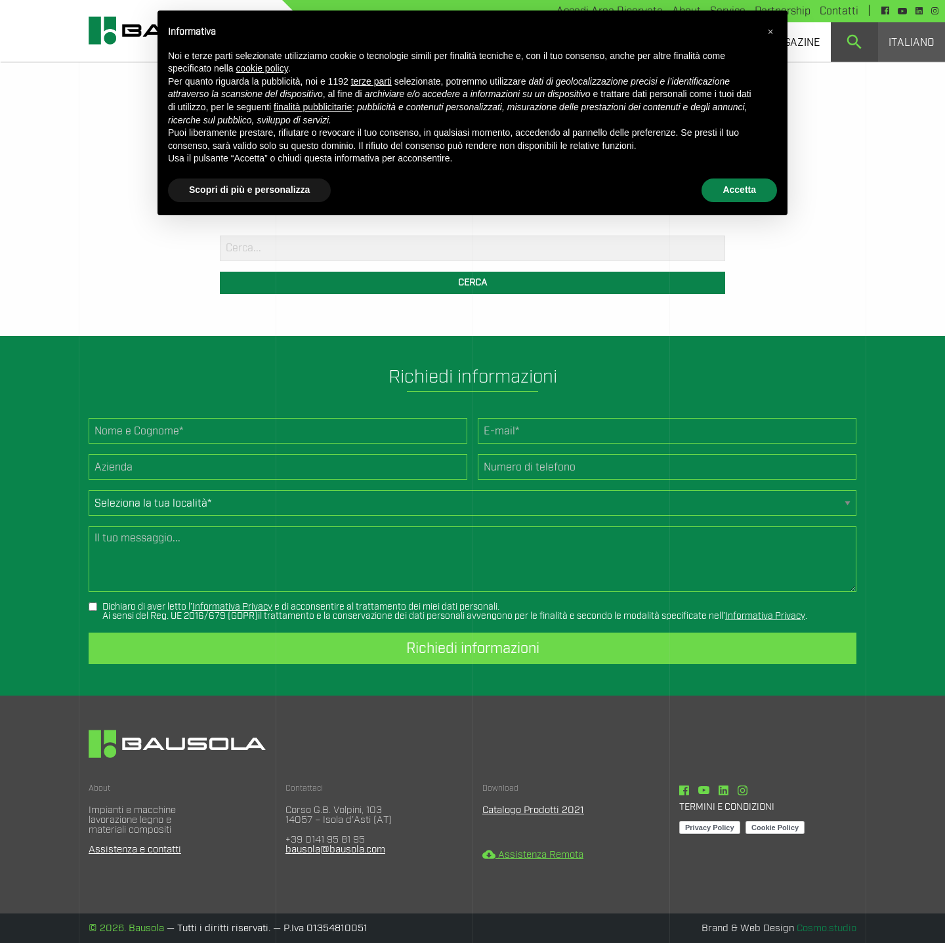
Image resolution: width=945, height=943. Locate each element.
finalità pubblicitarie (313, 107)
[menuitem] (854, 42)
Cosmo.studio (826, 928)
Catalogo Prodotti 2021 (533, 810)
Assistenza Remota (532, 855)
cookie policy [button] (262, 68)
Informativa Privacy (232, 607)
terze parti (371, 81)
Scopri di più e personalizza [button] (249, 189)
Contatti (839, 11)
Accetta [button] (739, 189)
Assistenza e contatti (135, 849)
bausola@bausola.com (335, 849)
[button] (770, 31)
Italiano (911, 42)
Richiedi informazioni (472, 648)
